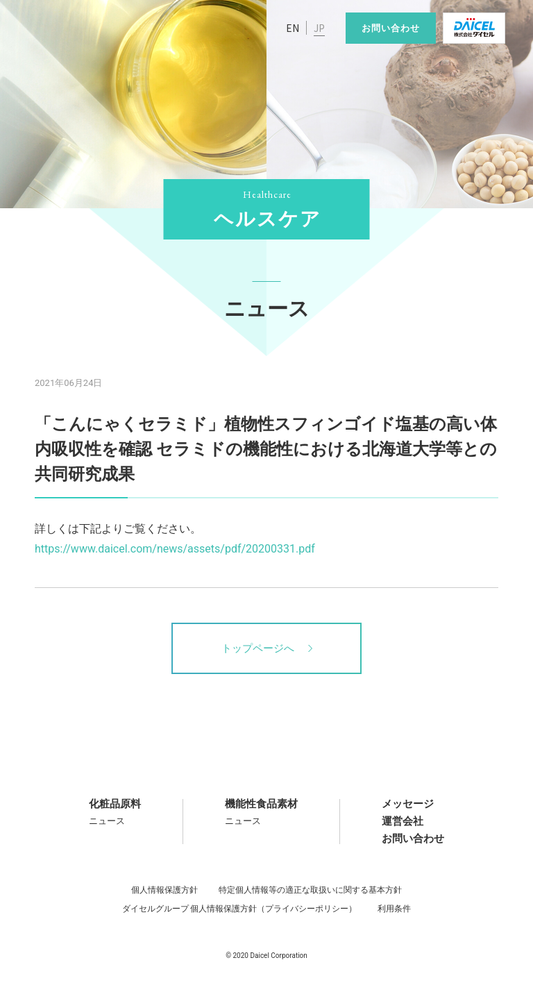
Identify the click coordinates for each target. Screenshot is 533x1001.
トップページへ (266, 648)
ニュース (107, 821)
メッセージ (408, 804)
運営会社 (402, 821)
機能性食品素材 (261, 804)
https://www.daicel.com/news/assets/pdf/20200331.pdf (175, 548)
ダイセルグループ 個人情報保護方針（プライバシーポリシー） (239, 909)
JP (319, 28)
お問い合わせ (391, 28)
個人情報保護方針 (164, 890)
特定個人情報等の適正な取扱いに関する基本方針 (310, 890)
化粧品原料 (115, 804)
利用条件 (394, 909)
